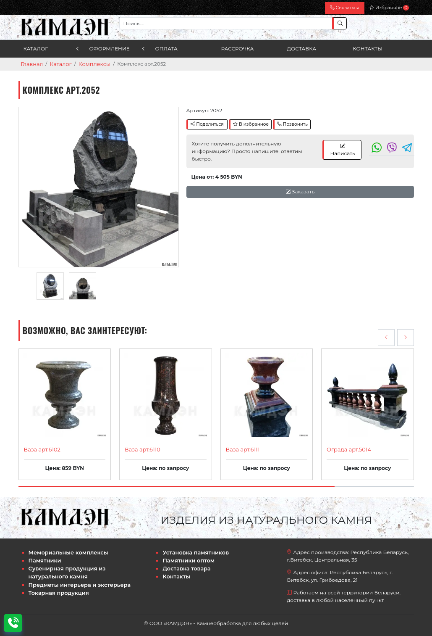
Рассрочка (237, 48)
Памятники (44, 558)
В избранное (251, 124)
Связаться (344, 8)
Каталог (36, 48)
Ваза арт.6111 (241, 449)
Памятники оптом (186, 558)
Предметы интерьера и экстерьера (76, 581)
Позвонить (292, 124)
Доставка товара (184, 566)
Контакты (368, 48)
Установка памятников (193, 551)
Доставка (302, 48)
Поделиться (207, 124)
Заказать (299, 191)
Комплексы (90, 64)
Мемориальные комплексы (66, 551)
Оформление (109, 48)
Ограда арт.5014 (347, 449)
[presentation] (386, 337)
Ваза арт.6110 (141, 449)
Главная (31, 64)
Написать (342, 149)
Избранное (388, 8)
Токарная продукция (57, 589)
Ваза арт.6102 (41, 449)
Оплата (166, 48)
